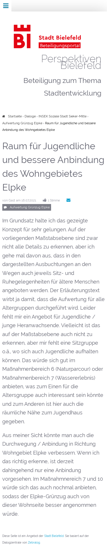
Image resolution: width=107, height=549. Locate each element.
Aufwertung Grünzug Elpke (22, 123)
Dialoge (30, 116)
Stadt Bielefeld (54, 536)
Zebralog (34, 542)
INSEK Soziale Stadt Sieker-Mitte (63, 116)
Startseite (15, 116)
